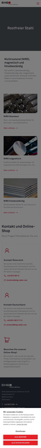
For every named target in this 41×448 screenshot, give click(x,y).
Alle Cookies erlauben (20, 443)
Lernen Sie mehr (22, 424)
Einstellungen (20, 431)
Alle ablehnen (20, 437)
